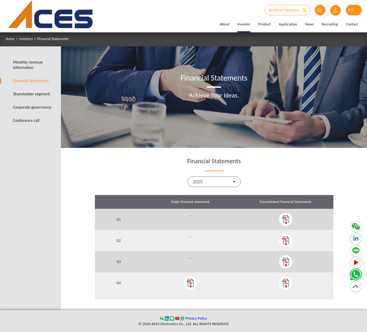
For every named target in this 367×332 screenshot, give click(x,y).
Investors (26, 39)
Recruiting (330, 24)
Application (288, 24)
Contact (352, 24)
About (224, 24)
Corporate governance (32, 107)
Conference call (26, 120)
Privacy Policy (196, 318)
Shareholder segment (31, 93)
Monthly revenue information (28, 65)
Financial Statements (52, 39)
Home (10, 39)
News (309, 24)
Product (264, 24)
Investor (243, 24)
